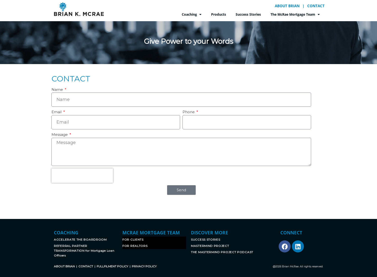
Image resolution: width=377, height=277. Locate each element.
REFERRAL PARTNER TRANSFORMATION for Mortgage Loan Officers (84, 250)
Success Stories (248, 14)
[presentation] (82, 175)
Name (57, 89)
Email (57, 112)
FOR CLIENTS (133, 239)
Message (60, 134)
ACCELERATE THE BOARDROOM (80, 239)
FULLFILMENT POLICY (112, 266)
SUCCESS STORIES (205, 239)
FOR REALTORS (134, 246)
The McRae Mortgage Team (295, 14)
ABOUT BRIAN (287, 5)
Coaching (191, 14)
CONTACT (316, 5)
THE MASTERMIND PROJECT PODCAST (222, 252)
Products (218, 14)
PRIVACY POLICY (144, 266)
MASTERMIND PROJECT (210, 246)
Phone (189, 112)
